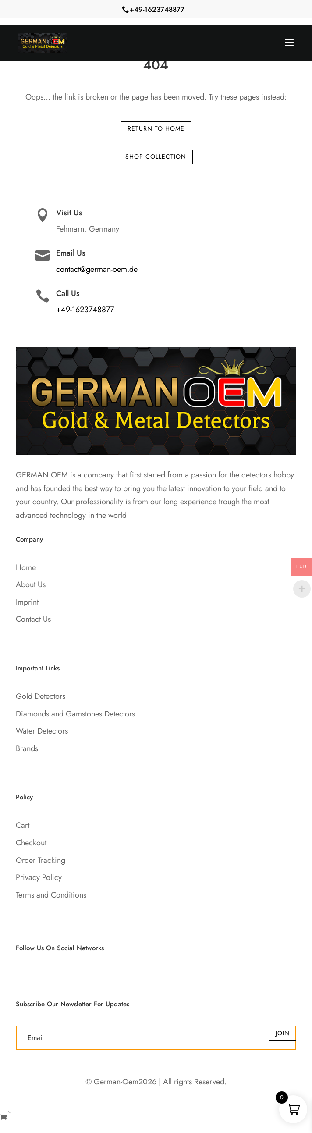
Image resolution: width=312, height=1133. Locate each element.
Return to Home (156, 128)
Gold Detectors (40, 696)
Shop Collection (155, 156)
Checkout (31, 842)
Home (26, 567)
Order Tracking (40, 860)
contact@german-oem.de (97, 269)
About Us (31, 584)
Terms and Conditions (51, 895)
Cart (22, 825)
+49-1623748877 (157, 9)
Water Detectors (42, 731)
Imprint (27, 602)
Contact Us (33, 619)
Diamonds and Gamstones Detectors (75, 714)
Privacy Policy (39, 877)
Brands (27, 748)
